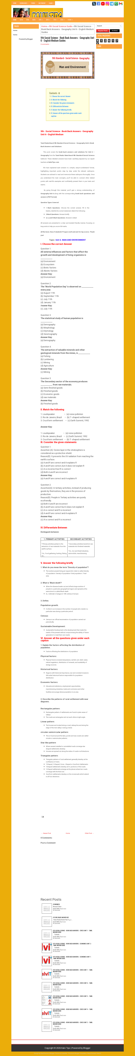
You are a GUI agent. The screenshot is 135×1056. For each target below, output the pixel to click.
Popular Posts (103, 31)
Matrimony (42, 3)
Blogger (30, 39)
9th (41, 19)
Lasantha (64, 1053)
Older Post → (89, 833)
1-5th (71, 19)
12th (21, 20)
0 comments (45, 44)
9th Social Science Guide (60, 26)
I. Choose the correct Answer (60, 96)
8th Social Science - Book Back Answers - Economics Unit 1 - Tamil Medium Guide (72, 957)
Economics (56, 904)
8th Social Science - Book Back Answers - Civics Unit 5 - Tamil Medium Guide (72, 997)
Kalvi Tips (65, 1048)
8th (49, 19)
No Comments (56, 910)
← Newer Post (46, 833)
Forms (33, 3)
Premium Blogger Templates (77, 1053)
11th (27, 20)
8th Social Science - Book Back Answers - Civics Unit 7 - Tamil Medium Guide (72, 970)
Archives (115, 31)
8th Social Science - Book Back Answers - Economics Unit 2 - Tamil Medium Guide (72, 944)
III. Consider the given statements (63, 103)
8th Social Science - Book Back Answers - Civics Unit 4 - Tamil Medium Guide (73, 1010)
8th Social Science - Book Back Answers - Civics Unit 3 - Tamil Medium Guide (72, 1023)
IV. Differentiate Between (59, 106)
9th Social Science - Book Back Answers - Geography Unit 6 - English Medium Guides (67, 39)
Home (14, 3)
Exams (52, 2)
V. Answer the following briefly (61, 109)
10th (33, 20)
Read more (63, 909)
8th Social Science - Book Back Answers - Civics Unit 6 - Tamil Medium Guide (72, 984)
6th (63, 19)
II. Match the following (58, 99)
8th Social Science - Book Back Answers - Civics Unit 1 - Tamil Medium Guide (72, 931)
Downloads (24, 2)
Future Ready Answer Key (61, 917)
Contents (53, 93)
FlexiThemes (45, 1053)
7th (56, 19)
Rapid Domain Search (94, 1053)
